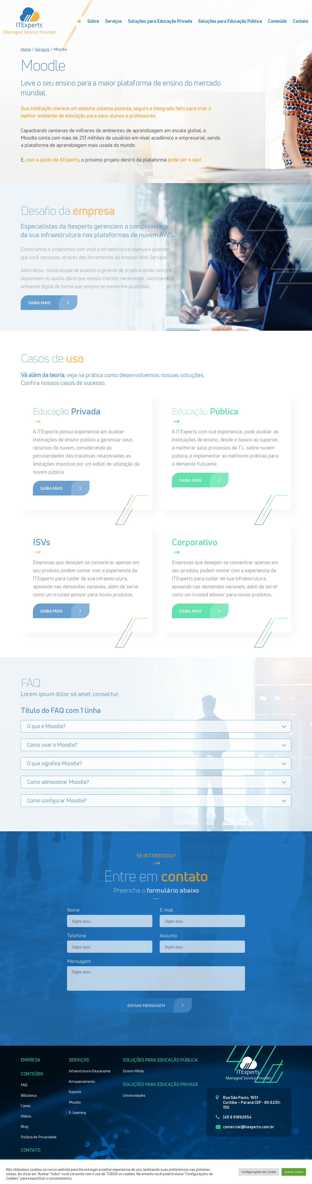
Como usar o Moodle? (52, 744)
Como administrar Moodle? (58, 782)
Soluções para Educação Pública (230, 21)
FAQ (24, 1084)
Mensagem (79, 961)
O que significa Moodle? (54, 763)
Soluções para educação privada (160, 1084)
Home (26, 49)
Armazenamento (82, 1081)
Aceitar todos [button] (293, 1172)
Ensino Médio (133, 1070)
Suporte (75, 1091)
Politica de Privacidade (39, 1136)
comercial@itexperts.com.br (245, 1126)
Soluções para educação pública (160, 1060)
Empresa (30, 1060)
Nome (73, 910)
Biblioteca (29, 1095)
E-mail (166, 910)
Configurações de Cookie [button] (258, 1172)
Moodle (75, 1102)
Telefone (76, 935)
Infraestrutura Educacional (90, 1070)
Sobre (93, 21)
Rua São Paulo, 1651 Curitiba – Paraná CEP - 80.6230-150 (248, 1102)
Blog (24, 1126)
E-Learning (77, 1112)
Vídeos (26, 1116)
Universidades (134, 1095)
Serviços (113, 21)
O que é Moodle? (46, 726)
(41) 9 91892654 (234, 1117)
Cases (26, 1105)
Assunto (168, 935)
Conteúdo (277, 21)
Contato (300, 21)
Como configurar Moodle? (57, 800)
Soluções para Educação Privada (160, 21)
